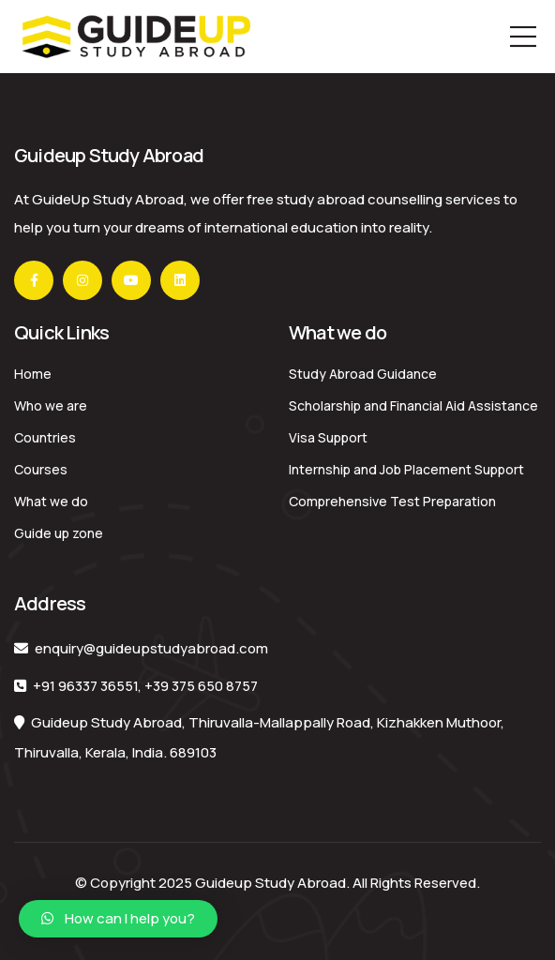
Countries (45, 437)
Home (33, 373)
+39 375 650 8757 (201, 686)
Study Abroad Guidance (363, 373)
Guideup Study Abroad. (272, 882)
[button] (118, 919)
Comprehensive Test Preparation (392, 501)
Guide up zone (58, 533)
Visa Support (328, 437)
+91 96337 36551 (85, 686)
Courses (41, 469)
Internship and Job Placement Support (406, 469)
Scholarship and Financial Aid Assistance (413, 405)
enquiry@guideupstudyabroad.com (151, 648)
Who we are (50, 405)
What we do (51, 501)
